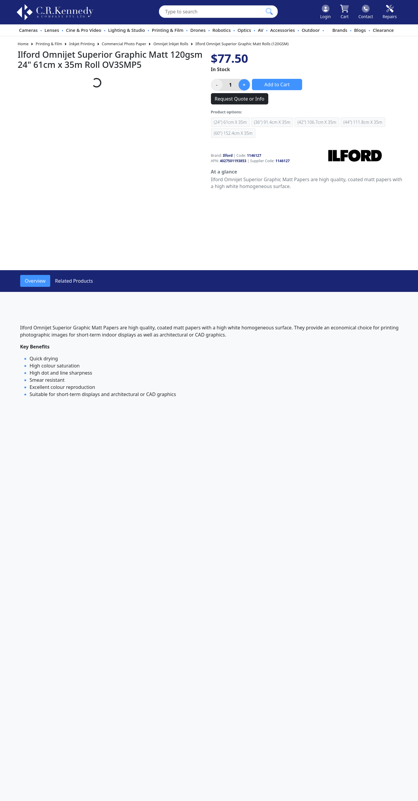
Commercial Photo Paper (124, 43)
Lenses (52, 30)
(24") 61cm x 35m (230, 122)
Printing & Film (168, 30)
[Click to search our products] (269, 11)
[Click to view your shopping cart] (344, 12)
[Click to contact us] (366, 12)
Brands (339, 30)
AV (260, 30)
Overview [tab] (35, 281)
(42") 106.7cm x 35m (316, 122)
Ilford (228, 155)
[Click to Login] (326, 12)
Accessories (282, 30)
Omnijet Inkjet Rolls (170, 43)
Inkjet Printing (81, 43)
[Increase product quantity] (244, 85)
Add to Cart (277, 84)
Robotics (221, 30)
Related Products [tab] (74, 281)
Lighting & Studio (126, 30)
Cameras (28, 30)
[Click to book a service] (390, 12)
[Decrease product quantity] (217, 85)
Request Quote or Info (239, 99)
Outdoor (311, 30)
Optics (244, 30)
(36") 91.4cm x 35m (272, 122)
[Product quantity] (230, 85)
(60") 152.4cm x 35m (233, 133)
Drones (198, 30)
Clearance (383, 30)
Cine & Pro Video (83, 30)
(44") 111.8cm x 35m (362, 122)
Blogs (360, 30)
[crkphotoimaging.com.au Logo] (55, 12)
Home (23, 43)
